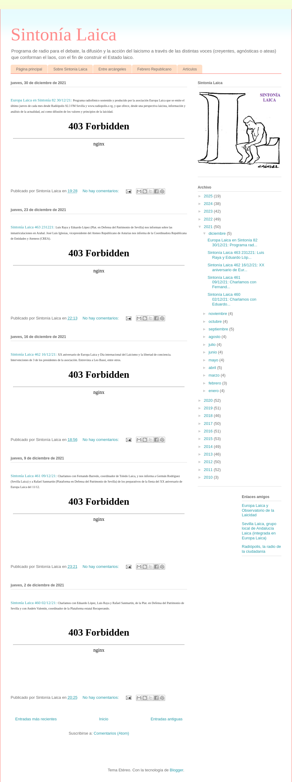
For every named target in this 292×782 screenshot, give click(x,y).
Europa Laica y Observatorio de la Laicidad (258, 510)
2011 (209, 469)
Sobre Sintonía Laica (70, 69)
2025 (209, 196)
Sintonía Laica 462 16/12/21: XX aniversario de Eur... (235, 267)
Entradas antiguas (166, 719)
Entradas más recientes (36, 719)
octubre (216, 321)
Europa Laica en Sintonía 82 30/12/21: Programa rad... (232, 242)
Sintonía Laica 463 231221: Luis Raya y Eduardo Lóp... (235, 255)
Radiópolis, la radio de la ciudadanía (261, 549)
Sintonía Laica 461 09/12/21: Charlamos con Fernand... (231, 282)
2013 (209, 454)
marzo (215, 375)
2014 (209, 446)
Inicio (103, 719)
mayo (214, 360)
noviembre (218, 313)
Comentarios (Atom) (111, 733)
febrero (215, 383)
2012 (209, 461)
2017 (209, 423)
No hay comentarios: (101, 191)
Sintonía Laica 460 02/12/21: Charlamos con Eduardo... (231, 299)
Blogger (176, 770)
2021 (209, 226)
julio (213, 344)
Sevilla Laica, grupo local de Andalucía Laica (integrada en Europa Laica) (259, 530)
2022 (209, 219)
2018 (209, 415)
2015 (209, 438)
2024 (209, 203)
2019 (209, 408)
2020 (209, 400)
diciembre (218, 233)
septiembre (219, 329)
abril (213, 367)
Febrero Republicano (154, 69)
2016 (209, 431)
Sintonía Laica (63, 34)
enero (214, 390)
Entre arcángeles (112, 69)
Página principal (29, 69)
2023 (209, 211)
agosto (215, 336)
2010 (209, 477)
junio (213, 352)
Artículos (190, 69)
